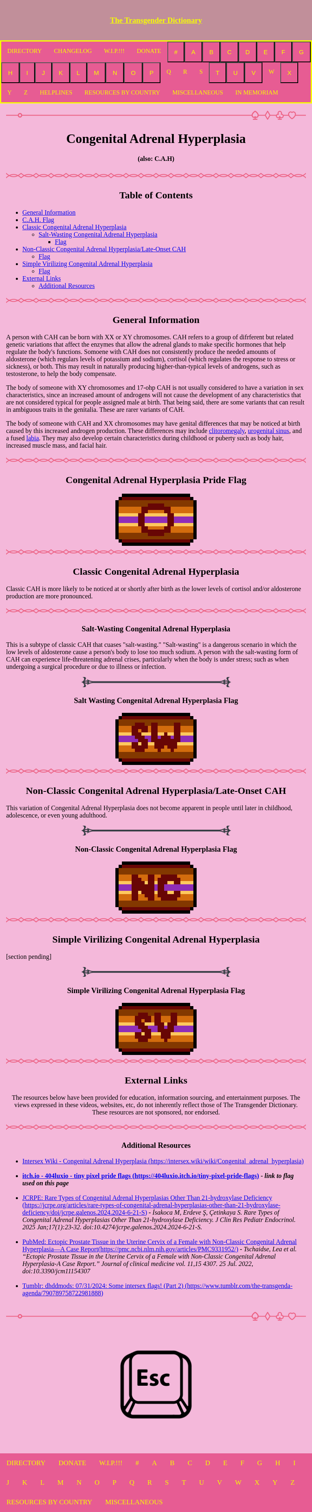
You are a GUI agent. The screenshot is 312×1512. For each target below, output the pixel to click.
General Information (49, 212)
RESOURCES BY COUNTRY (122, 92)
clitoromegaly (227, 430)
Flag (60, 241)
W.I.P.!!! (114, 51)
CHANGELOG (73, 51)
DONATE (149, 51)
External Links (41, 278)
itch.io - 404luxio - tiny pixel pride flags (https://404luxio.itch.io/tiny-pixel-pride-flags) (140, 1175)
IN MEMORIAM (256, 92)
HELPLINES (56, 92)
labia (32, 438)
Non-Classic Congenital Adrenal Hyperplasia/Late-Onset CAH (104, 249)
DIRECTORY (24, 51)
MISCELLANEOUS (197, 92)
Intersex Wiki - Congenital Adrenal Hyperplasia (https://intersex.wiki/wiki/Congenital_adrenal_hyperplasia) (163, 1161)
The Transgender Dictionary (156, 20)
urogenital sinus (268, 430)
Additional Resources (67, 285)
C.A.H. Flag (38, 219)
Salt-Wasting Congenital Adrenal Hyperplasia (98, 234)
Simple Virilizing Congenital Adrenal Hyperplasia (87, 263)
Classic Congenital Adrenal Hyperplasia (74, 227)
